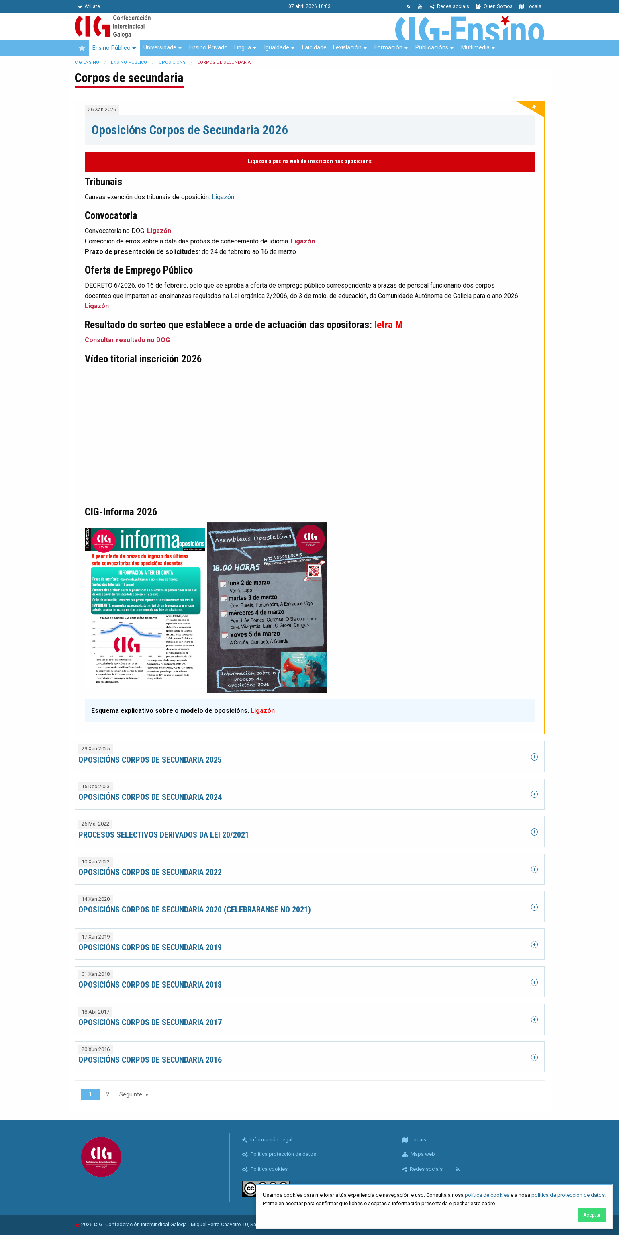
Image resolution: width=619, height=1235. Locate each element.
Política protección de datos (279, 1154)
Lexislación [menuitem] (347, 47)
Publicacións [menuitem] (431, 47)
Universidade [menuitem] (159, 47)
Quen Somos (494, 6)
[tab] (309, 756)
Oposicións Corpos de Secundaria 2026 (190, 130)
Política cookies (265, 1169)
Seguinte (130, 1094)
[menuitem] (82, 48)
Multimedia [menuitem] (475, 47)
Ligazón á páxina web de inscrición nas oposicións (310, 161)
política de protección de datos (568, 1195)
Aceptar (592, 1215)
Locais (530, 6)
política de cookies (487, 1195)
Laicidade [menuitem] (314, 47)
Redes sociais (449, 6)
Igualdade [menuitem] (276, 47)
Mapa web (418, 1154)
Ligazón (223, 197)
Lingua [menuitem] (242, 47)
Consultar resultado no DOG (127, 340)
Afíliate (89, 6)
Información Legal (267, 1140)
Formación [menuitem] (388, 47)
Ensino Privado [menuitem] (208, 47)
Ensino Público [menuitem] (111, 48)
